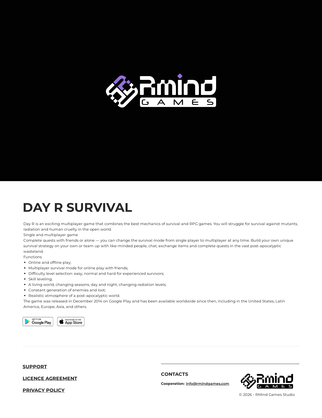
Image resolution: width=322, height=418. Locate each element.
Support (35, 367)
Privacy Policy (44, 390)
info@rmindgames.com (207, 383)
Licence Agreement (50, 378)
